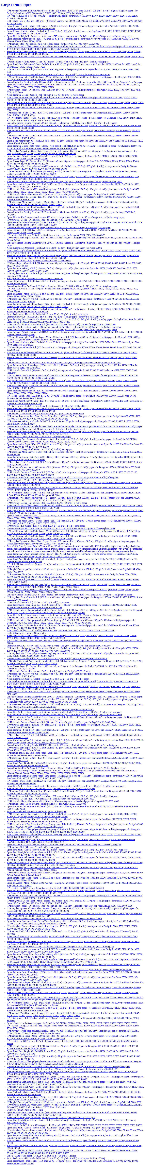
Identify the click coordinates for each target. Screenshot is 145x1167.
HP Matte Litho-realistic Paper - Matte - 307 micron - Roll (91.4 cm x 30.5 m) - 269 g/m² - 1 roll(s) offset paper (57, 61)
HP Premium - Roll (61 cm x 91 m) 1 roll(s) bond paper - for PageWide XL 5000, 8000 (46, 804)
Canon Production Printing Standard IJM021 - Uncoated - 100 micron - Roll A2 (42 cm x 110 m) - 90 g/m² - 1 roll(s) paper (62, 745)
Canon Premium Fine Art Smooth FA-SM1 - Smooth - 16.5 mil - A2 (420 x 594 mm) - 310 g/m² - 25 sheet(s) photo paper (62, 286)
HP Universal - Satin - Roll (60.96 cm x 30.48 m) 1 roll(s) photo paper (39, 260)
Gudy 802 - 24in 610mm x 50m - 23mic (25, 513)
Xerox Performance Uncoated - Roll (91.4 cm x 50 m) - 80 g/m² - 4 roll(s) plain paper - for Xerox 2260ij (54, 248)
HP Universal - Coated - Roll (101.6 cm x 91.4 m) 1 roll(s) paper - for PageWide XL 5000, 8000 (50, 799)
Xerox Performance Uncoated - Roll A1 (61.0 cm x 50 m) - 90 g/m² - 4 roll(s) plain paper (47, 314)
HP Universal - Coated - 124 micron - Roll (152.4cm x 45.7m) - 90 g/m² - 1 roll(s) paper (47, 503)
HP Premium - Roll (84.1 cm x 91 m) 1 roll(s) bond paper (33, 847)
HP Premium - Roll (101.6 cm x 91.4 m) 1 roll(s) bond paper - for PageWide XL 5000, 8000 (48, 617)
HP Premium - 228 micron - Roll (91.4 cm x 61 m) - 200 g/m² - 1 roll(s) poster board (45, 413)
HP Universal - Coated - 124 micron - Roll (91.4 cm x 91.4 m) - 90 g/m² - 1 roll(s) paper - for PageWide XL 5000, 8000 (61, 324)
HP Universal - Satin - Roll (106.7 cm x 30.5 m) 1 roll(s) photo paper (38, 602)
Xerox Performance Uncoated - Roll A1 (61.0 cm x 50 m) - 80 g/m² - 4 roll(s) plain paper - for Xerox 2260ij (56, 1158)
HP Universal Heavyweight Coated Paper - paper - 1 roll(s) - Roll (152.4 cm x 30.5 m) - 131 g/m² (51, 1117)
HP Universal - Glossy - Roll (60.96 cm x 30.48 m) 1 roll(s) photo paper (39, 449)
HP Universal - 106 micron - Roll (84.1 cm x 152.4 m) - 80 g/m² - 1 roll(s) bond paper (46, 526)
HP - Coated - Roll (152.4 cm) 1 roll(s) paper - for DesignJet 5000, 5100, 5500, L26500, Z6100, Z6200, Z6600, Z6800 (60, 630)
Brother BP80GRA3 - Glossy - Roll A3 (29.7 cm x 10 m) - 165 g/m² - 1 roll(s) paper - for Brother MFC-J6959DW (59, 645)
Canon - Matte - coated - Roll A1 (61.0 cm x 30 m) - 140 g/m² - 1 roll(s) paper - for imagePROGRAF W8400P (57, 658)
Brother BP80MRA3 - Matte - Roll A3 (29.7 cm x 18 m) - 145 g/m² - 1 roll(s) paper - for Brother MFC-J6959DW (58, 74)
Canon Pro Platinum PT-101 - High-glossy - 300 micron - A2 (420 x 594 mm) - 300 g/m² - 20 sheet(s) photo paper (58, 227)
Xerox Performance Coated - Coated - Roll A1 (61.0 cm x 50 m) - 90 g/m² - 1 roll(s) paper (48, 679)
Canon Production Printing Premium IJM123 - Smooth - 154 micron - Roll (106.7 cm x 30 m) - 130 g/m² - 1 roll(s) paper (62, 123)
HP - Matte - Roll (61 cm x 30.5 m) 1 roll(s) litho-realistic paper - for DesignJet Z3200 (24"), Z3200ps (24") (56, 235)
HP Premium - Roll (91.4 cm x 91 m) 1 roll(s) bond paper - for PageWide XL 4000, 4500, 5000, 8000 (53, 44)
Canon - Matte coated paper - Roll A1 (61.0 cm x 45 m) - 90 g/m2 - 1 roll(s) (41, 1156)
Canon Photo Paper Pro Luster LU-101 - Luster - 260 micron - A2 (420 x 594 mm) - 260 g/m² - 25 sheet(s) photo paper (61, 528)
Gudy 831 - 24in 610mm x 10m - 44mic (25, 1110)
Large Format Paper (16, 5)
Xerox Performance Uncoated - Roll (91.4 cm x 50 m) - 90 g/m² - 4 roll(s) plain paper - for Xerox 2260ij (54, 918)
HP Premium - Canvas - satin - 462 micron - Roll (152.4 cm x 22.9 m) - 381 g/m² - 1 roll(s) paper (51, 788)
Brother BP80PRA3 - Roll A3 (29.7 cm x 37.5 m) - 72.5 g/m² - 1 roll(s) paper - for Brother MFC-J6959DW (56, 317)
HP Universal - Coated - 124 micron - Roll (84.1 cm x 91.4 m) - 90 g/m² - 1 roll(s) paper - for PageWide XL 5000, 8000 (61, 722)
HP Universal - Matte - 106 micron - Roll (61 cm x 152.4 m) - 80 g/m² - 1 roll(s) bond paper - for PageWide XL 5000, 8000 (63, 801)
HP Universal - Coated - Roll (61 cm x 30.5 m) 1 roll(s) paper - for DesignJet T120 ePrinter (48, 671)
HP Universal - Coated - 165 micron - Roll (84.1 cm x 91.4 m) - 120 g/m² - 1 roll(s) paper (47, 220)
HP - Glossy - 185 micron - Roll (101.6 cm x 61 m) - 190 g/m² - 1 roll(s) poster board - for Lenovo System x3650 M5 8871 (63, 1069)
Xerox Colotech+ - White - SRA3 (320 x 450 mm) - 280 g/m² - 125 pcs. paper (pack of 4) (47, 480)
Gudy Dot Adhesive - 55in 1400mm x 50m (26, 633)
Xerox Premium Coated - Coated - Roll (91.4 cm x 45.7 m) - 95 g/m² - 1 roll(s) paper (45, 95)
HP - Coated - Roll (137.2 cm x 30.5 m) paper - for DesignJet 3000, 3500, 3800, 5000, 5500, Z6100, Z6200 (55, 888)
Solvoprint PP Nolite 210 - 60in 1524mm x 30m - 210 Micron (35, 278)
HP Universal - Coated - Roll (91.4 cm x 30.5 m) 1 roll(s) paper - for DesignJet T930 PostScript (50, 709)
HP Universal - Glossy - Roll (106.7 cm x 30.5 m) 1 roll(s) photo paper (39, 436)
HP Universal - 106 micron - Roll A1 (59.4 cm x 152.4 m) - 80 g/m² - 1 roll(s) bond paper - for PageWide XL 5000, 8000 (62, 329)
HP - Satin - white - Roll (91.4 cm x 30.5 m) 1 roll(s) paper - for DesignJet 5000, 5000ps (47, 406)
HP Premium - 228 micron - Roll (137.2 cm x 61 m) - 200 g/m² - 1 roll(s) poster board (46, 429)
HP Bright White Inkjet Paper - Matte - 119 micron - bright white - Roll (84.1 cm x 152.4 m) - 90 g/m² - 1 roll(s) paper (60, 946)
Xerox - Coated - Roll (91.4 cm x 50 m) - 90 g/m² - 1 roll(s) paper (36, 811)
